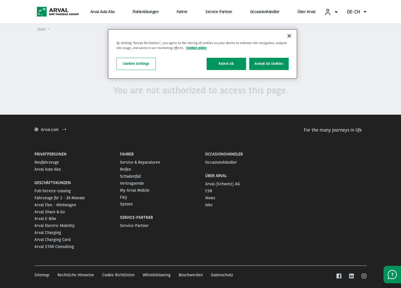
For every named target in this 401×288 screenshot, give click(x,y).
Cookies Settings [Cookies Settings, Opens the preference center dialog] (136, 64)
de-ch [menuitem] (357, 12)
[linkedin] (351, 276)
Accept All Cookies (268, 64)
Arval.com (50, 129)
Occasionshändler (265, 11)
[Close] (289, 35)
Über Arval (306, 11)
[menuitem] (331, 11)
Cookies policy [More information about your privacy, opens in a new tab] (196, 48)
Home (41, 29)
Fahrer (182, 11)
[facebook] (338, 276)
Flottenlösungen (145, 11)
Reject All (226, 64)
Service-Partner (218, 11)
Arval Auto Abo (102, 11)
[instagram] (364, 276)
